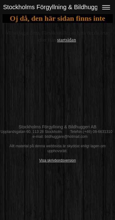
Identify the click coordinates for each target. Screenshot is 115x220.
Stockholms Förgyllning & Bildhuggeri (54, 7)
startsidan (66, 39)
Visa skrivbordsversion (57, 160)
